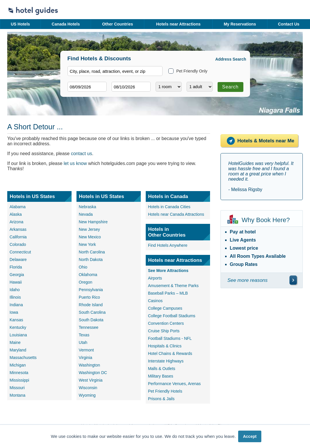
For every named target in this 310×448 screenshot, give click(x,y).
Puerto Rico (89, 297)
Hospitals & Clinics (165, 346)
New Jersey (89, 229)
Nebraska (87, 206)
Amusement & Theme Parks (173, 285)
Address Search (230, 59)
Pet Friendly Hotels (165, 391)
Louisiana (18, 335)
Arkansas (18, 229)
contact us (81, 153)
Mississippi (19, 380)
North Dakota (91, 259)
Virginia (85, 357)
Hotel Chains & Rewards (170, 353)
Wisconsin (88, 387)
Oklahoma (88, 274)
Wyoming (87, 395)
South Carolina (92, 312)
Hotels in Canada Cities (169, 206)
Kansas (16, 320)
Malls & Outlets (161, 368)
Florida (16, 267)
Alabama (17, 206)
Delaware (18, 259)
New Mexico (90, 237)
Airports (155, 278)
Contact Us (288, 24)
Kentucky (18, 327)
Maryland (18, 350)
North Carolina (92, 252)
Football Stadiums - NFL (170, 338)
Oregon (85, 282)
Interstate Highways (166, 361)
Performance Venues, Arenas (174, 383)
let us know (75, 163)
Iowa (14, 312)
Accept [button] (250, 436)
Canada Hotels (66, 24)
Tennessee (89, 327)
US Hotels (20, 24)
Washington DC (93, 372)
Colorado (18, 244)
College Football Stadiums (171, 315)
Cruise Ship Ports (164, 331)
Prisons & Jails (161, 398)
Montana (17, 395)
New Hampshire (93, 222)
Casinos (155, 300)
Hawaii (16, 282)
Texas (84, 335)
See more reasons (247, 280)
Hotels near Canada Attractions (176, 214)
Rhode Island (91, 304)
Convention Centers (166, 323)
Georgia (17, 274)
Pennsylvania (91, 289)
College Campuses (165, 308)
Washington (89, 365)
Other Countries (117, 24)
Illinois (15, 297)
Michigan (18, 365)
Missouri (17, 387)
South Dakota (91, 320)
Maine (15, 342)
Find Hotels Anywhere (167, 245)
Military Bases (160, 376)
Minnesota (19, 372)
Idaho (15, 289)
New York (87, 244)
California (18, 237)
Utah (83, 342)
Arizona (16, 222)
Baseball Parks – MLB (168, 293)
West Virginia (91, 380)
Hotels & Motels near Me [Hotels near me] (259, 141)
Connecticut (20, 252)
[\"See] (293, 280)
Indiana (16, 304)
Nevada (86, 214)
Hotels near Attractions (178, 24)
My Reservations (240, 24)
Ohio (83, 267)
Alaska (16, 214)
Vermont (86, 350)
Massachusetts (23, 357)
